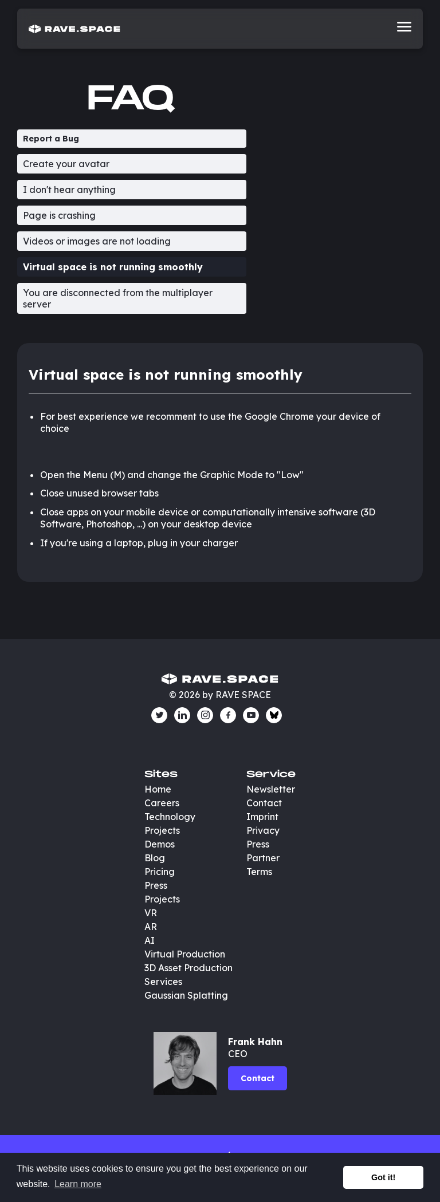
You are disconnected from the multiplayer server (118, 298)
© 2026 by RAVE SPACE (220, 694)
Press (155, 885)
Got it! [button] (383, 1177)
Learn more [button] (77, 1184)
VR (150, 913)
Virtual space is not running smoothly (113, 267)
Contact (264, 803)
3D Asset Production (189, 968)
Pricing (159, 871)
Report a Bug (51, 138)
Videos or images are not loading (97, 241)
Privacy (263, 830)
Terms (259, 871)
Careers (161, 803)
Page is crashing (59, 215)
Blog (154, 858)
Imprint (262, 816)
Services (163, 981)
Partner (263, 858)
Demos (159, 844)
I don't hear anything (69, 189)
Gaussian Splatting (186, 995)
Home (157, 789)
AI (149, 940)
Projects (162, 830)
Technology (169, 816)
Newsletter (270, 789)
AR (150, 926)
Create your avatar (66, 164)
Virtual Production (184, 954)
